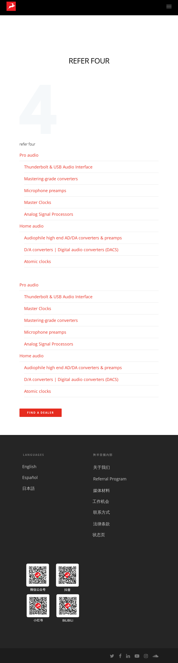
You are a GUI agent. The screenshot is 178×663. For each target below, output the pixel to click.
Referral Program (110, 479)
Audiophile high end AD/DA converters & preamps (73, 238)
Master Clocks (37, 202)
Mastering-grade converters (51, 178)
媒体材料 (101, 490)
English (29, 466)
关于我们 (101, 467)
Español (30, 477)
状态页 (98, 534)
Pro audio (28, 155)
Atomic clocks (37, 261)
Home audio (31, 226)
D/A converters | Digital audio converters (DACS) (71, 249)
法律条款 (101, 524)
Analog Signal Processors (48, 214)
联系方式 (101, 512)
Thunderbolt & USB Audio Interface (58, 167)
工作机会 (100, 501)
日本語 (28, 488)
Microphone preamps (45, 190)
